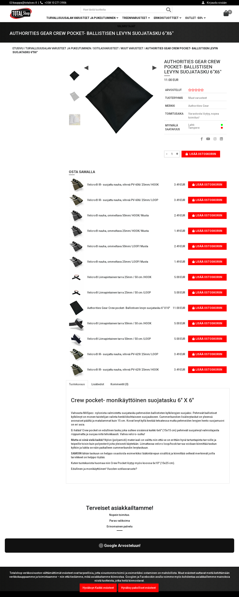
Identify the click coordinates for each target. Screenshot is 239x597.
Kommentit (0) (119, 384)
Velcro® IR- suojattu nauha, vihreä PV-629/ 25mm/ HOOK (123, 369)
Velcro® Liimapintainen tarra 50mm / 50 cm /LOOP (119, 338)
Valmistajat (126, 26)
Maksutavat (131, 562)
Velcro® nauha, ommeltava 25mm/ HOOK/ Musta (118, 230)
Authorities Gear (198, 105)
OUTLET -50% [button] (195, 17)
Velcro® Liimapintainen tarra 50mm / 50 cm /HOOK (119, 323)
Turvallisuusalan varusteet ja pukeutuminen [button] (82, 17)
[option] (74, 74)
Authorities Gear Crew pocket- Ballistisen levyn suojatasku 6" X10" (128, 307)
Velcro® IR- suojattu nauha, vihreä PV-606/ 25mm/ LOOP (122, 200)
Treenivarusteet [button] (136, 17)
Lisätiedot (97, 384)
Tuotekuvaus (77, 384)
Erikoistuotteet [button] (167, 17)
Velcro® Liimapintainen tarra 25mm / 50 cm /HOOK (119, 277)
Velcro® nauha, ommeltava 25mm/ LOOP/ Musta (117, 261)
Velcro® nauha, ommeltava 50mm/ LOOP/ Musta (117, 246)
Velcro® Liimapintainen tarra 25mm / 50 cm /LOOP (119, 292)
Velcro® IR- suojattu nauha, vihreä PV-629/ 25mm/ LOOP (122, 354)
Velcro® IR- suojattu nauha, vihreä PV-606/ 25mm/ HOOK (123, 184)
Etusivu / (19, 48)
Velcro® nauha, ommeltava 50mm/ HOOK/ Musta (118, 215)
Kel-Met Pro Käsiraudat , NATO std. (98, 566)
